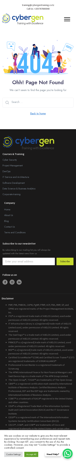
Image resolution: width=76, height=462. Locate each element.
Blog (6, 221)
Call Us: (30, 9)
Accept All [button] (31, 454)
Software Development (14, 183)
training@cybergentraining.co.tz (38, 5)
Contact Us (9, 226)
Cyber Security (10, 159)
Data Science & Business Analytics (19, 188)
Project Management (13, 165)
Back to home (38, 113)
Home (7, 209)
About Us (8, 215)
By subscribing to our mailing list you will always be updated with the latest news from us (26, 251)
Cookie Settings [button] (13, 454)
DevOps (6, 171)
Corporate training (11, 194)
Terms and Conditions (15, 232)
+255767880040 (41, 9)
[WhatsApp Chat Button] (68, 454)
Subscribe (65, 261)
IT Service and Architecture (16, 177)
